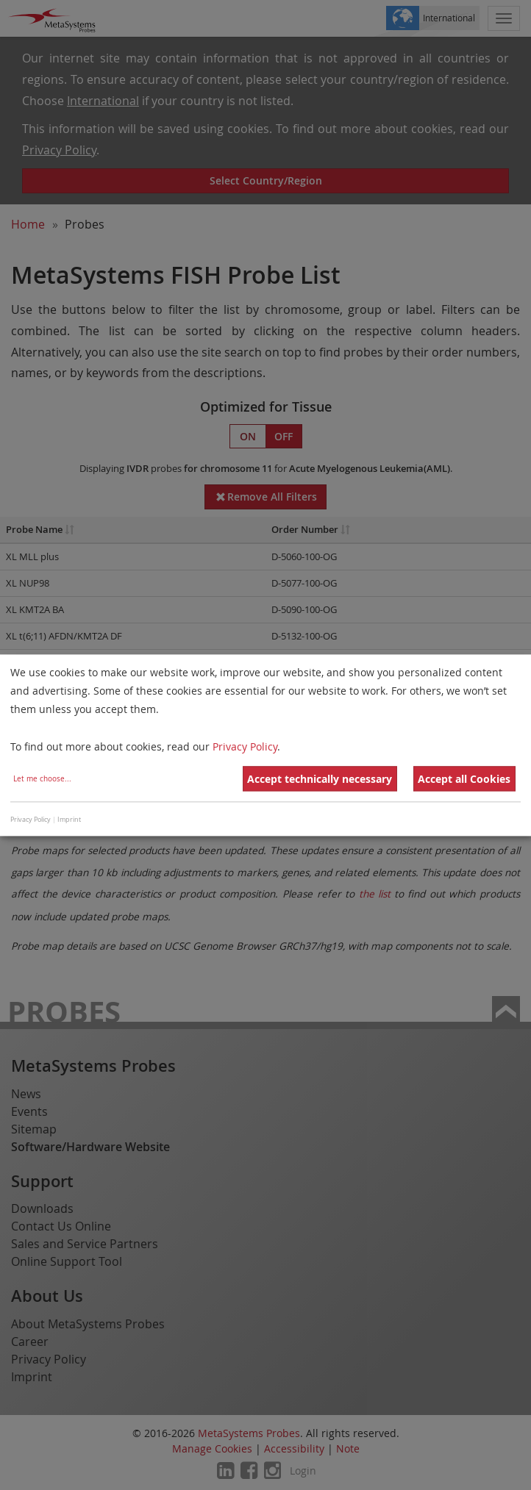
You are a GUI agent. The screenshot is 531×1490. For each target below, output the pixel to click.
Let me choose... (42, 779)
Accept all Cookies (464, 779)
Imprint (69, 820)
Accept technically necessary (319, 779)
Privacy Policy (245, 746)
